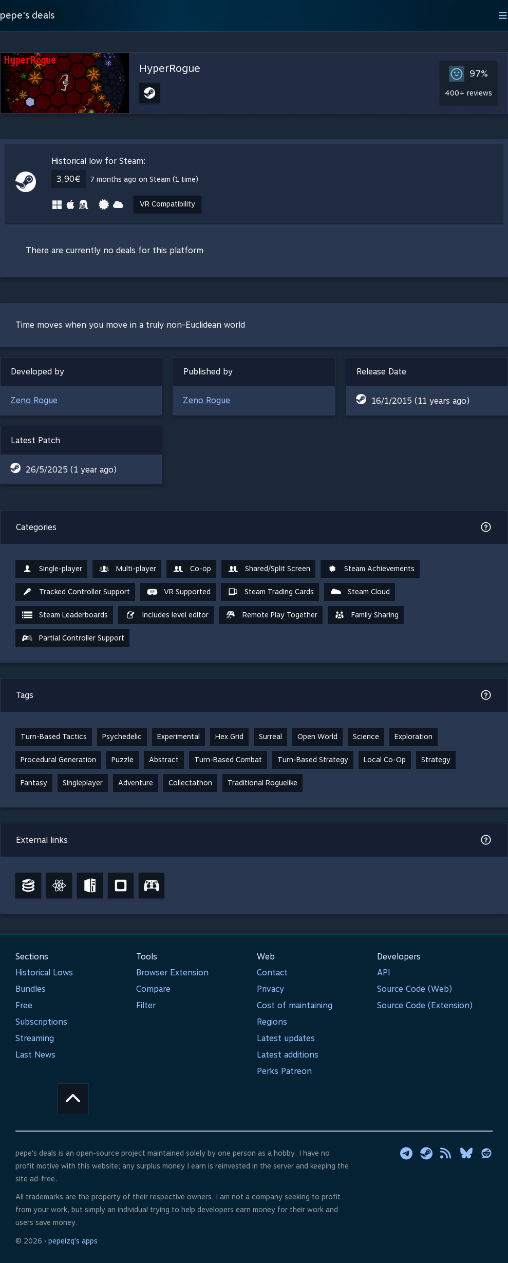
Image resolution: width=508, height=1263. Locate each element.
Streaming (34, 1038)
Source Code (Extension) (425, 1005)
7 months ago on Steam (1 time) (144, 179)
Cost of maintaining (294, 1005)
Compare (153, 989)
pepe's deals (27, 15)
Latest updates (286, 1038)
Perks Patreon (284, 1071)
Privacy (270, 989)
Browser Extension (172, 972)
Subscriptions (41, 1022)
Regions (272, 1022)
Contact (272, 972)
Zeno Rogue (34, 400)
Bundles (30, 989)
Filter (146, 1005)
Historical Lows (44, 972)
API (383, 972)
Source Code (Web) (414, 989)
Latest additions (287, 1055)
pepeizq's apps (73, 1241)
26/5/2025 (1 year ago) (71, 470)
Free (23, 1005)
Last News (35, 1055)
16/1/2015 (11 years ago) (420, 401)
